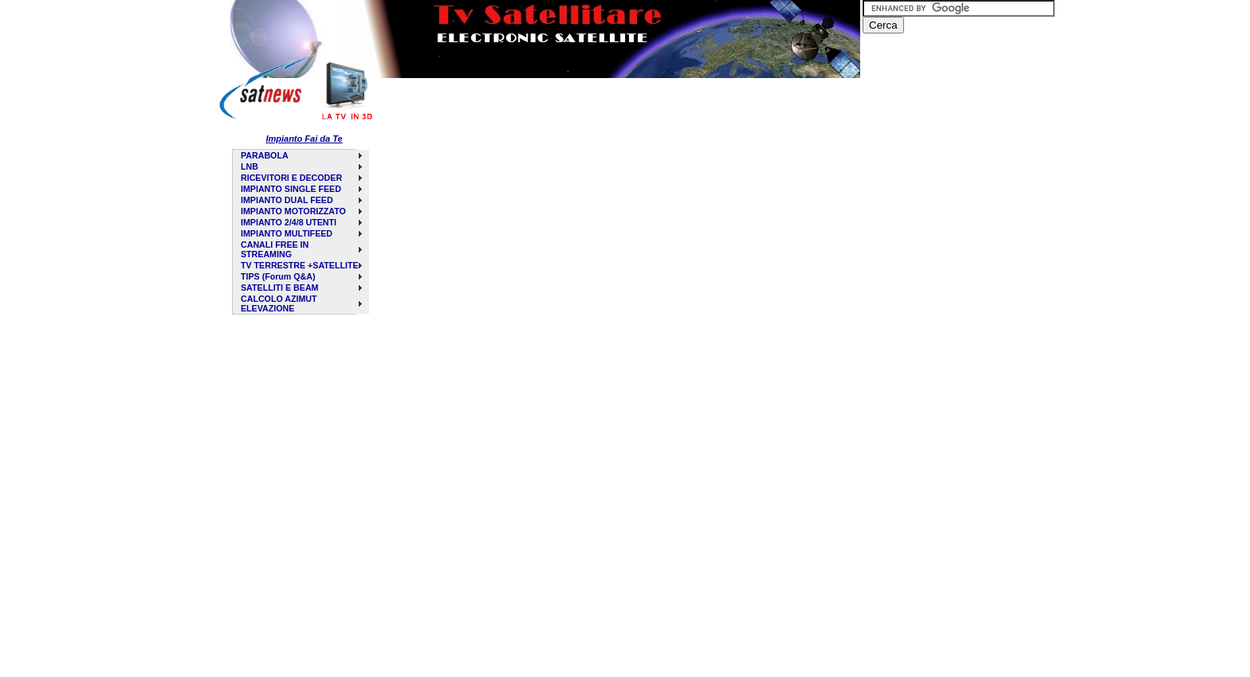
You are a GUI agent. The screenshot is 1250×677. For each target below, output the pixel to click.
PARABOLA (265, 155)
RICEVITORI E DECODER (291, 177)
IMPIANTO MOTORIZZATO (293, 211)
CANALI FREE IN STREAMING (275, 249)
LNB (249, 166)
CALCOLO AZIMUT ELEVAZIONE (279, 303)
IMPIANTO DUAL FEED (287, 200)
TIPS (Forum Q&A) (278, 276)
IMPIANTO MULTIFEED (286, 233)
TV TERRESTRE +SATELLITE (300, 265)
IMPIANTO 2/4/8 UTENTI (288, 222)
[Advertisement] (572, 116)
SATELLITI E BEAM (279, 287)
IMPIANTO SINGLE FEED (291, 189)
